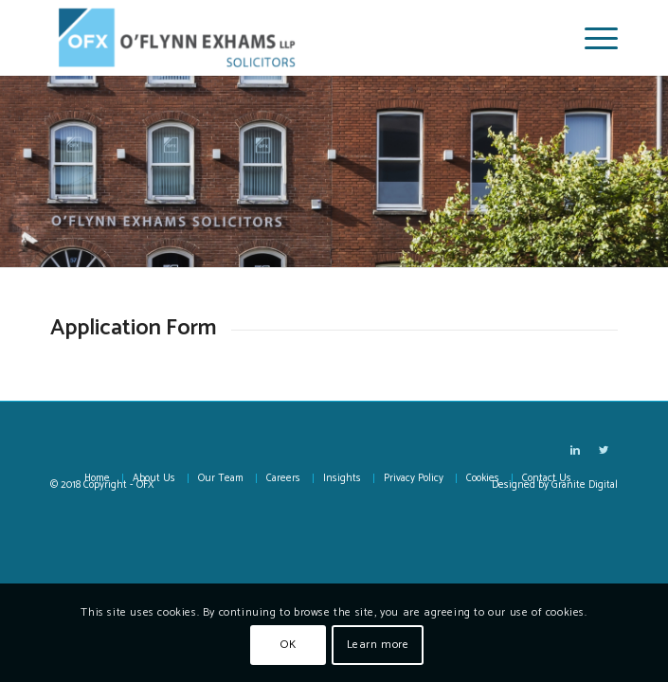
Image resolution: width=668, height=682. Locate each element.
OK (288, 645)
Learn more (378, 645)
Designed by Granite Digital (555, 485)
